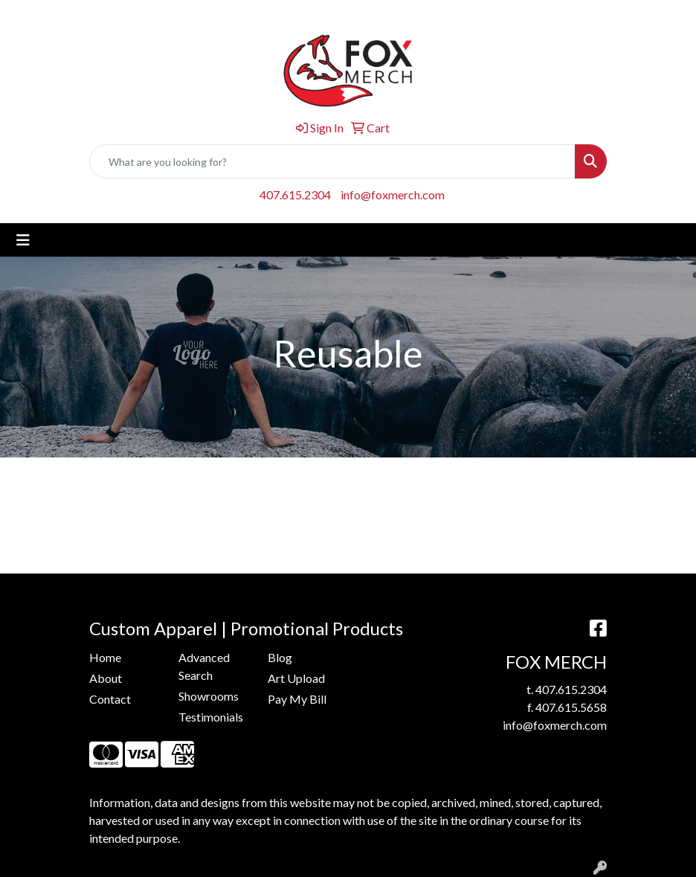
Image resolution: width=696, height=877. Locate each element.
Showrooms (208, 696)
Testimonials (210, 717)
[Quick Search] (332, 161)
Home (105, 657)
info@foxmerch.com (393, 194)
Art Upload (296, 678)
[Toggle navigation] (23, 240)
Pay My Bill (297, 699)
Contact (110, 699)
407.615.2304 (295, 194)
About (105, 678)
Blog (280, 657)
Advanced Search (204, 666)
